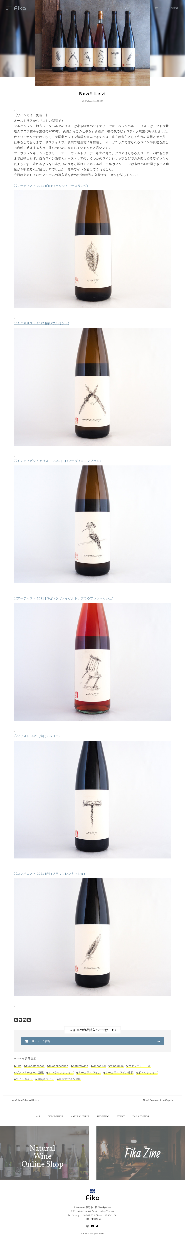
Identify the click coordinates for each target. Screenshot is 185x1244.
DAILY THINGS (140, 1116)
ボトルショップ (148, 1072)
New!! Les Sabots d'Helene (24, 1100)
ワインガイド (24, 1079)
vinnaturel (99, 1065)
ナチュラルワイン (89, 1072)
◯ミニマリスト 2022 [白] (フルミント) (41, 323)
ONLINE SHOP (167, 8)
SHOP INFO (103, 1116)
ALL (38, 1116)
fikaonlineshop (58, 1065)
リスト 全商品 (41, 1041)
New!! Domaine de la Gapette (160, 1100)
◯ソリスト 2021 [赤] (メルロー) (37, 736)
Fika (18, 1065)
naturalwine (80, 1065)
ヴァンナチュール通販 (30, 1072)
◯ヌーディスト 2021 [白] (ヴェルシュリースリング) (51, 186)
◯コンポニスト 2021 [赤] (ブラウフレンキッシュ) (49, 873)
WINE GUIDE (55, 1116)
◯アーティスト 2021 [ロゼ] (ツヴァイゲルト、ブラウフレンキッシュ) (64, 598)
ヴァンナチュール (139, 1065)
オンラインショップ (61, 1072)
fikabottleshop (35, 1065)
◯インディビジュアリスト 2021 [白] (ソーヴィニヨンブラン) (57, 461)
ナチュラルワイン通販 (119, 1072)
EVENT (121, 1116)
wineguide (117, 1065)
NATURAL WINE (80, 1116)
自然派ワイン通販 (70, 1079)
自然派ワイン (45, 1079)
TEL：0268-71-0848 (81, 1211)
